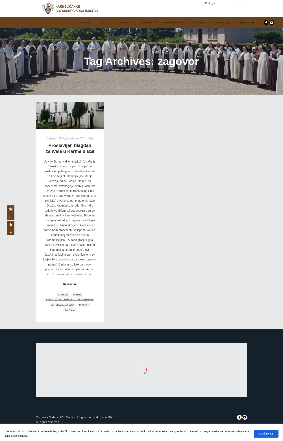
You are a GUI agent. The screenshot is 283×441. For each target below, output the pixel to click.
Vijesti (91, 138)
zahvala (70, 310)
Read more (70, 284)
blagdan (63, 294)
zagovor (84, 305)
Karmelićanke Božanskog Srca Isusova (69, 300)
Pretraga (210, 3)
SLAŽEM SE (266, 433)
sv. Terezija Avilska (63, 305)
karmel (77, 294)
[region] (141, 432)
